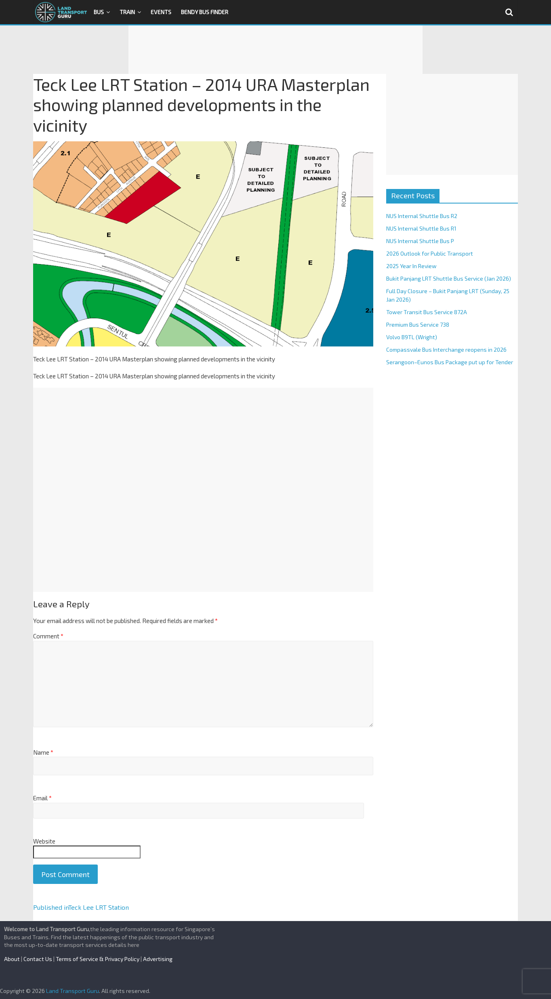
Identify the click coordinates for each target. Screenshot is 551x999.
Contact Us (37, 958)
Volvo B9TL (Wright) (411, 337)
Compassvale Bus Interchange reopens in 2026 (446, 349)
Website (44, 841)
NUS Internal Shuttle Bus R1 (421, 228)
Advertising (157, 958)
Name (43, 752)
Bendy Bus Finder (204, 11)
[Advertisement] (275, 49)
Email (42, 798)
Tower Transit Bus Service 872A (426, 312)
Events (161, 11)
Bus (99, 11)
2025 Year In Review (411, 265)
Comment (48, 636)
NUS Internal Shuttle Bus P (420, 240)
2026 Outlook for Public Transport (429, 253)
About (12, 958)
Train (127, 11)
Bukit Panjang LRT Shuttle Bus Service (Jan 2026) (448, 278)
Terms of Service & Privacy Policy (97, 958)
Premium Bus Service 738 (417, 324)
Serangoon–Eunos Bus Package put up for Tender (449, 362)
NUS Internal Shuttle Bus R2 (421, 215)
